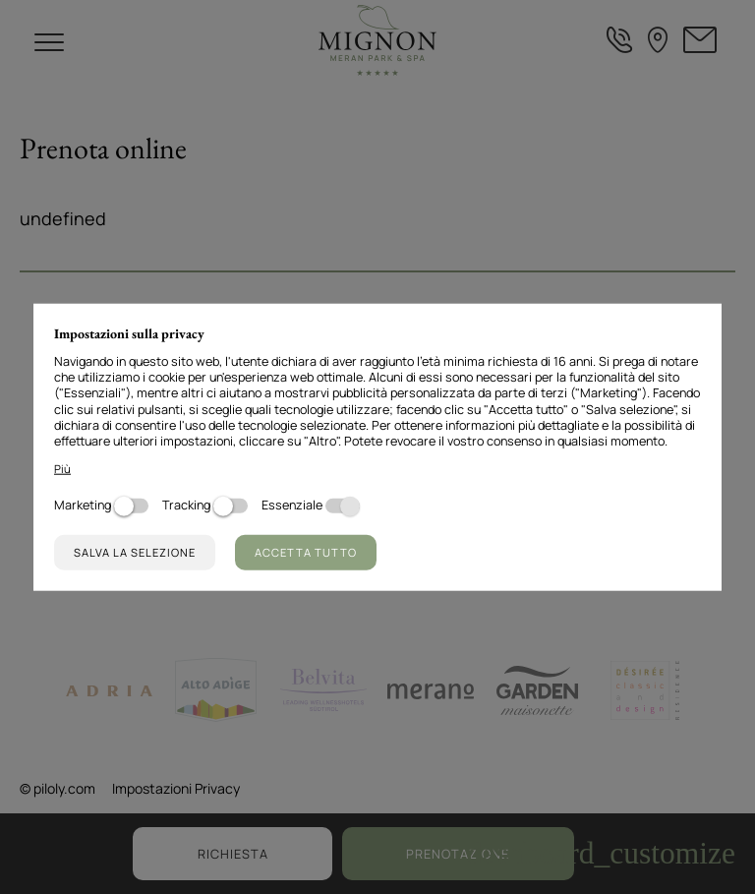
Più (62, 468)
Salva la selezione (135, 552)
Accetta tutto (306, 552)
